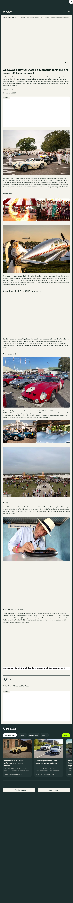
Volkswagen (47, 773)
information (13, 17)
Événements (33, 734)
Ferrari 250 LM (40, 410)
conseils (22, 17)
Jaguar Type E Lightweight (24, 412)
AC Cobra (12, 412)
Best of (44, 734)
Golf (53, 773)
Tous (66, 734)
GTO (50, 410)
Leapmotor (15, 773)
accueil (5, 17)
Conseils (22, 734)
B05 (21, 773)
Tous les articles (9, 734)
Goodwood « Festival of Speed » (16, 178)
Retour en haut (54, 789)
